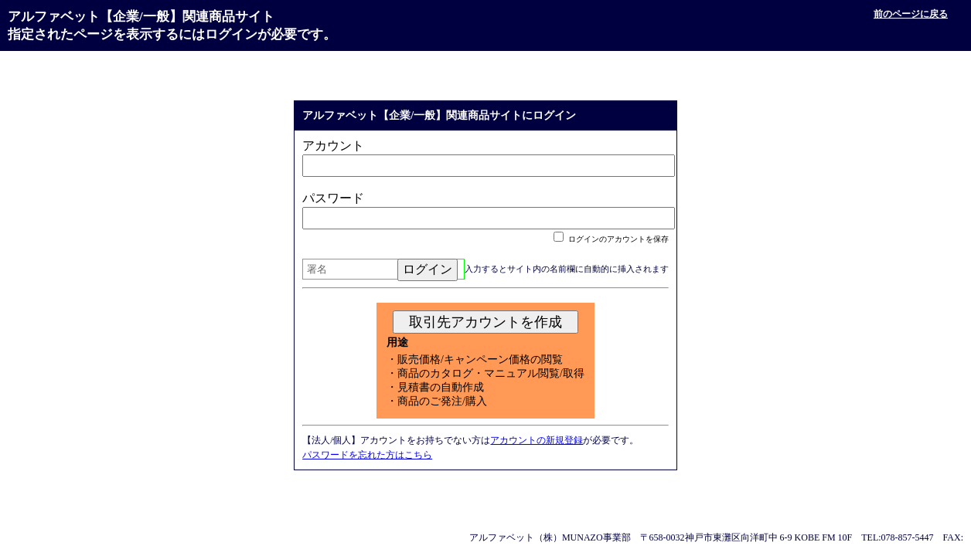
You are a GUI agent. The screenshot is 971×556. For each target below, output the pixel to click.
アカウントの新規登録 (536, 440)
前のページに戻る (911, 13)
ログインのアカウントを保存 (611, 239)
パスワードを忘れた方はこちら (367, 454)
